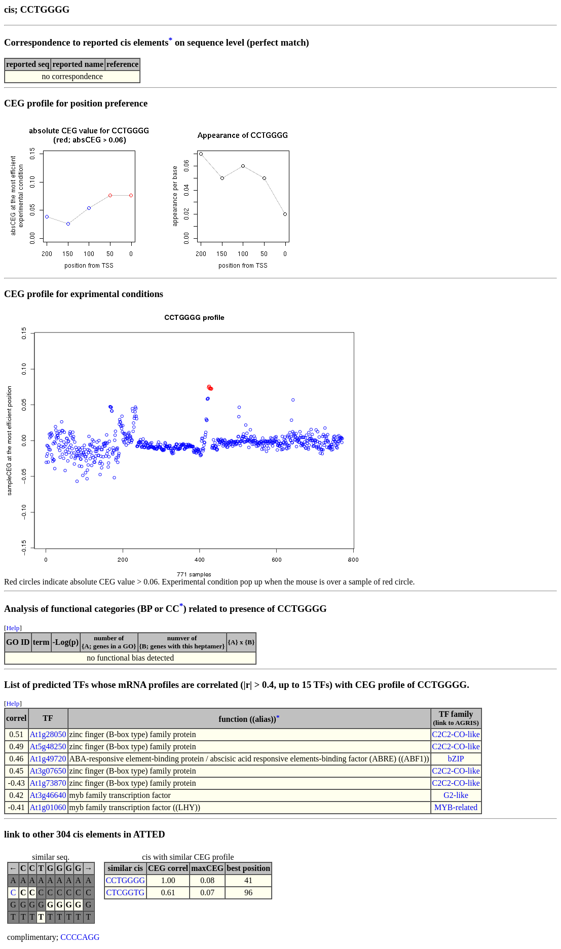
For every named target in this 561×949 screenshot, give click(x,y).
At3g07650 (48, 770)
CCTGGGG (125, 880)
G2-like (455, 795)
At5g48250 (48, 746)
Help (12, 628)
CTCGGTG (125, 892)
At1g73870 (48, 783)
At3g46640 (48, 795)
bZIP (456, 758)
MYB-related (455, 807)
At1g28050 (48, 734)
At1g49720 (48, 758)
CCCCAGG (79, 937)
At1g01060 (48, 807)
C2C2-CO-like (456, 734)
